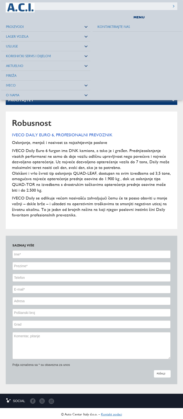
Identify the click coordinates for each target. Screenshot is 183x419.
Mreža (11, 75)
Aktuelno (14, 66)
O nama (12, 95)
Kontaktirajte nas (113, 27)
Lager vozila (17, 36)
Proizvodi (15, 27)
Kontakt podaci (111, 414)
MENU (139, 17)
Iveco (11, 85)
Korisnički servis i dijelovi (28, 56)
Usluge (12, 46)
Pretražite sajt (173, 6)
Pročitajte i (20, 100)
